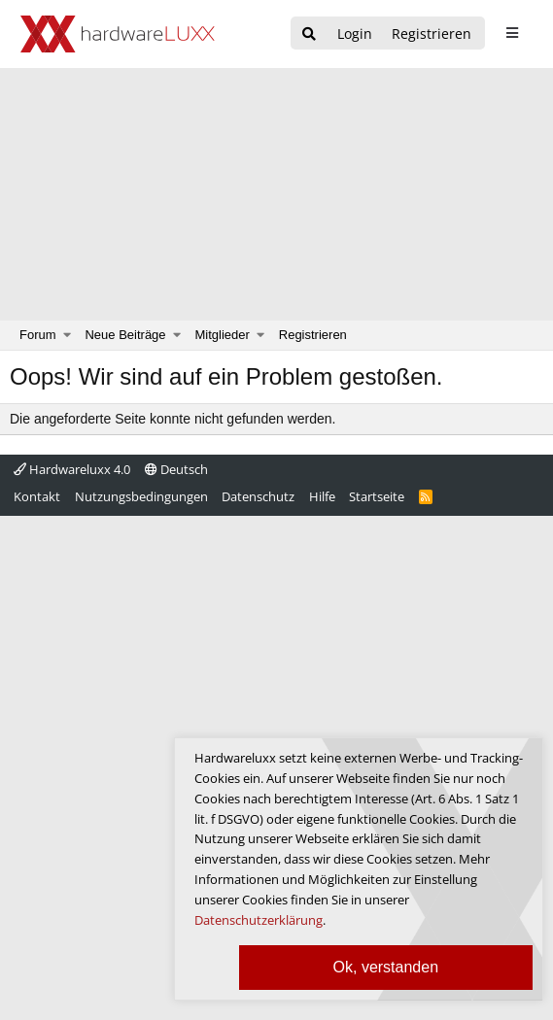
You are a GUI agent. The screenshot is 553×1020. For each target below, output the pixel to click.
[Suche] (309, 34)
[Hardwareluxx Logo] (117, 34)
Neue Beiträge (125, 334)
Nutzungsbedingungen (141, 496)
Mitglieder (222, 334)
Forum (37, 334)
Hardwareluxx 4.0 (72, 469)
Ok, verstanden (386, 967)
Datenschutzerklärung (258, 920)
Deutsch (176, 469)
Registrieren (313, 334)
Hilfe (322, 496)
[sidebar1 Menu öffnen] (512, 33)
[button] (67, 335)
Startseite (376, 496)
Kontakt (37, 496)
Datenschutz (258, 496)
